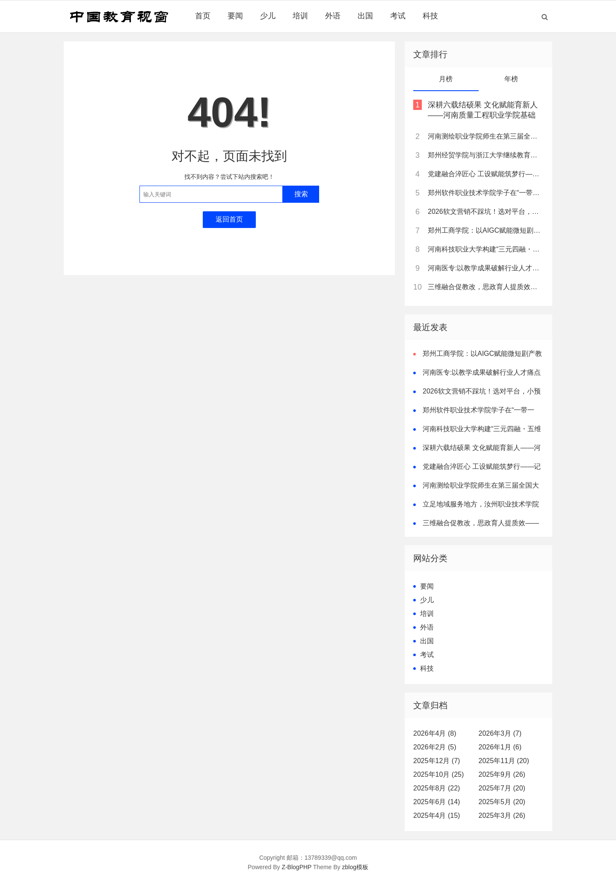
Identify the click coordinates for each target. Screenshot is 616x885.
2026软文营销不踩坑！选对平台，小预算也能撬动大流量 (485, 211)
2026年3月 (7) (500, 733)
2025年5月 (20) (502, 801)
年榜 (511, 79)
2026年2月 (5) (434, 747)
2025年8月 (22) (436, 788)
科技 (430, 16)
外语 (333, 16)
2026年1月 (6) (500, 747)
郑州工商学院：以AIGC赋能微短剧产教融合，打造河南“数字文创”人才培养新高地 (485, 230)
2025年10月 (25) (438, 774)
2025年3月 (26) (502, 815)
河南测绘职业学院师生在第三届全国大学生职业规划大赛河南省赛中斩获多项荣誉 (485, 136)
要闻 (235, 16)
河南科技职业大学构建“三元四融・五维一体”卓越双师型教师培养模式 (485, 249)
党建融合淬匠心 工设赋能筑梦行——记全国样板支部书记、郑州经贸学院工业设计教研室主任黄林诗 (485, 174)
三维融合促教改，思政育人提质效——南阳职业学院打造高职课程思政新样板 (485, 286)
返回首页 (229, 219)
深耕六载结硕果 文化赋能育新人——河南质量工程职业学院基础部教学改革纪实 (483, 115)
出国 (365, 16)
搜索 (301, 194)
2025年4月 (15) (436, 815)
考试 (398, 16)
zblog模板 (355, 867)
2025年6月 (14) (436, 801)
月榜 (446, 79)
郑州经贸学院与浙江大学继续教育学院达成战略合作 (485, 155)
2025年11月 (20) (504, 760)
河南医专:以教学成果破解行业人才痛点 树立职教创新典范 (485, 268)
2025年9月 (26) (502, 774)
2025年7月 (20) (502, 788)
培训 (300, 16)
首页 (202, 16)
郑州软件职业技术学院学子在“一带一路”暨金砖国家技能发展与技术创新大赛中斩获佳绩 (485, 192)
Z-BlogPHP (296, 867)
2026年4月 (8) (434, 733)
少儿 (267, 16)
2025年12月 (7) (436, 760)
